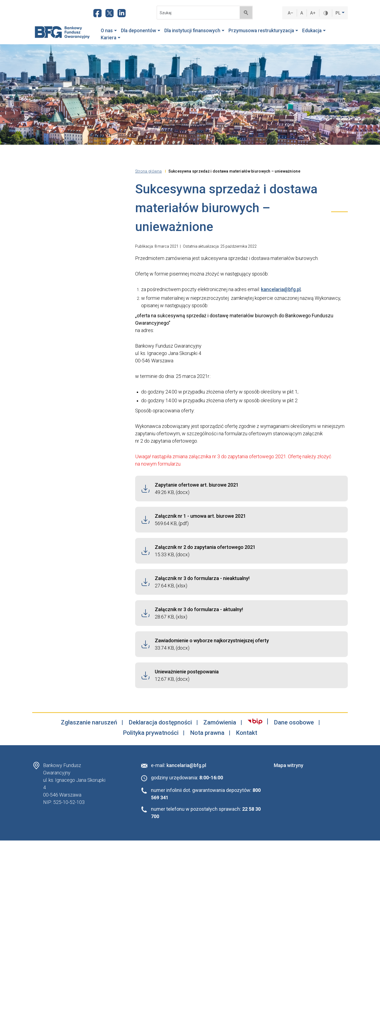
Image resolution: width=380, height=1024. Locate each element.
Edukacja (314, 30)
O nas (109, 30)
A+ (313, 13)
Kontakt (246, 732)
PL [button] (339, 13)
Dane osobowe (294, 722)
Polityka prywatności (151, 732)
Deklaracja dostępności (160, 722)
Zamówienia (219, 722)
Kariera (110, 37)
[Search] (196, 13)
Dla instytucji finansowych (194, 30)
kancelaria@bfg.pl (281, 289)
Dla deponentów (140, 30)
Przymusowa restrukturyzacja (263, 30)
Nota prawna (207, 732)
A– (290, 13)
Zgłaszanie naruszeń (89, 722)
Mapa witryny (288, 765)
